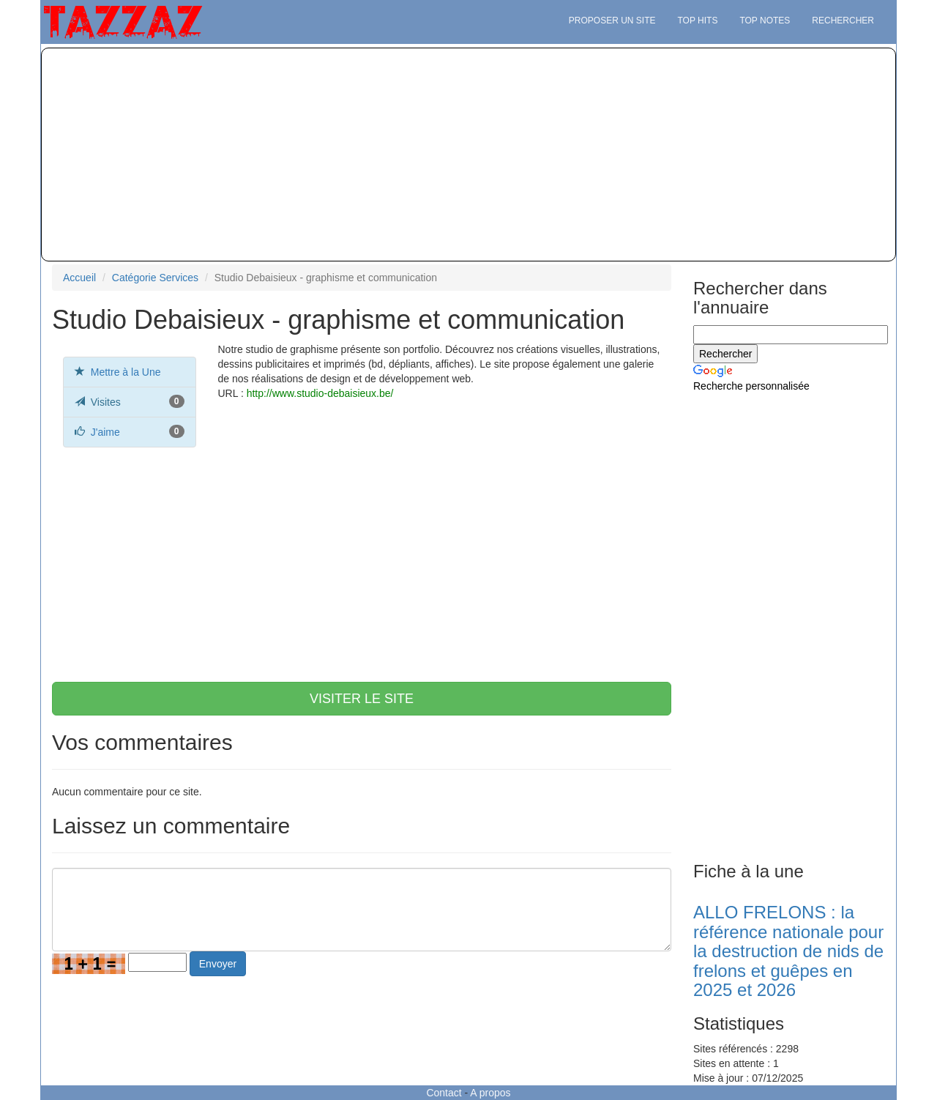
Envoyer (217, 964)
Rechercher (843, 20)
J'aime (105, 432)
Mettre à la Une (126, 372)
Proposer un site (612, 20)
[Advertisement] (468, 154)
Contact (443, 1093)
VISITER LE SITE (362, 698)
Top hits (698, 20)
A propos (490, 1093)
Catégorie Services (155, 277)
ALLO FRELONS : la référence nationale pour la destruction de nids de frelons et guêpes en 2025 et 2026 (788, 951)
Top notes (764, 20)
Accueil (79, 277)
